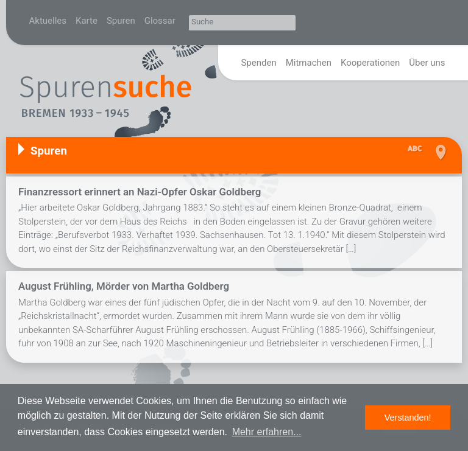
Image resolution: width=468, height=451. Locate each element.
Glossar (160, 20)
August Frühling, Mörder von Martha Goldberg (123, 286)
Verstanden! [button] (408, 417)
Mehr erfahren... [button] (267, 432)
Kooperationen (370, 62)
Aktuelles (48, 20)
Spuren (121, 20)
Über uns (427, 62)
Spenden (258, 62)
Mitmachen (309, 62)
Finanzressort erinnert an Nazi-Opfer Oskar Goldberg (139, 192)
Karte (87, 20)
